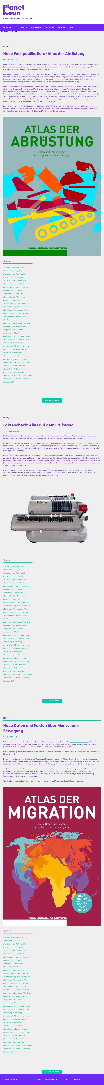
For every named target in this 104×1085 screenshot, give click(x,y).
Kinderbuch (8, 287)
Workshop (8, 320)
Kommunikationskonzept (13, 353)
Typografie (8, 267)
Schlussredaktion (20, 369)
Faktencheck (18, 330)
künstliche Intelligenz (12, 359)
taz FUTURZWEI (9, 375)
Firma (14, 300)
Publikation (24, 313)
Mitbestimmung (9, 303)
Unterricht (7, 294)
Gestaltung (18, 343)
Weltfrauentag (9, 274)
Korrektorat (19, 356)
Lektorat (21, 362)
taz (5, 323)
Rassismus (27, 323)
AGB (67, 1079)
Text (18, 375)
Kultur (27, 310)
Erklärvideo (8, 284)
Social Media (21, 317)
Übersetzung (27, 375)
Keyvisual (16, 349)
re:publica (23, 366)
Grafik (17, 346)
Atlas (10, 323)
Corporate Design (10, 336)
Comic (17, 333)
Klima (24, 349)
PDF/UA (17, 271)
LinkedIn (77, 1079)
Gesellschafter (9, 281)
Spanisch (7, 372)
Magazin (7, 366)
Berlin (6, 313)
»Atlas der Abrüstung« (14, 87)
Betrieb (6, 300)
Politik (15, 366)
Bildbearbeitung (10, 307)
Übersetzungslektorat (12, 379)
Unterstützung (9, 290)
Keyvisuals (18, 323)
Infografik (7, 349)
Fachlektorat (19, 284)
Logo (28, 362)
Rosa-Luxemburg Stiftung (79, 742)
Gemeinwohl (18, 294)
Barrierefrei (8, 271)
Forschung (8, 343)
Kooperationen (9, 317)
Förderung (8, 310)
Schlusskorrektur (24, 307)
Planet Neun (18, 277)
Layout (24, 359)
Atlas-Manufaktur (57, 64)
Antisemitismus (9, 326)
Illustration (25, 346)
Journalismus (22, 281)
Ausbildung (21, 297)
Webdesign (26, 379)
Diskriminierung (22, 326)
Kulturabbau (18, 310)
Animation (14, 313)
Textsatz (18, 287)
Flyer (27, 339)
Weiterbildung (22, 274)
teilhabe (21, 300)
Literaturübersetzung (21, 320)
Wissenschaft (9, 382)
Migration (7, 330)
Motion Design (19, 267)
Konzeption (8, 356)
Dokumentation (24, 336)
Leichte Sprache (10, 362)
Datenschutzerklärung (53, 1079)
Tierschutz (8, 277)
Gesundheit (8, 346)
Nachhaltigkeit (9, 297)
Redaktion (8, 369)
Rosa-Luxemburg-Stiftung (16, 64)
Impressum (37, 1079)
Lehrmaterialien (23, 303)
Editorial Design (9, 339)
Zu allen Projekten (52, 400)
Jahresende (27, 287)
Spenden (20, 290)
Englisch (21, 339)
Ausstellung (8, 333)
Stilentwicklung (18, 372)
